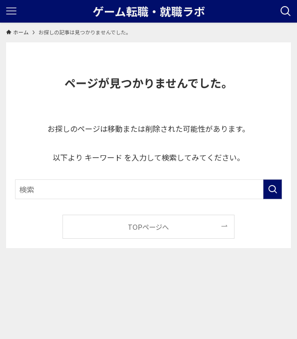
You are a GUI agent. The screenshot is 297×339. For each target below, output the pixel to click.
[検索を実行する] (272, 189)
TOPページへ (148, 227)
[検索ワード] (148, 189)
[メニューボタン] (11, 11)
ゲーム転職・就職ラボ (149, 11)
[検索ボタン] (285, 11)
